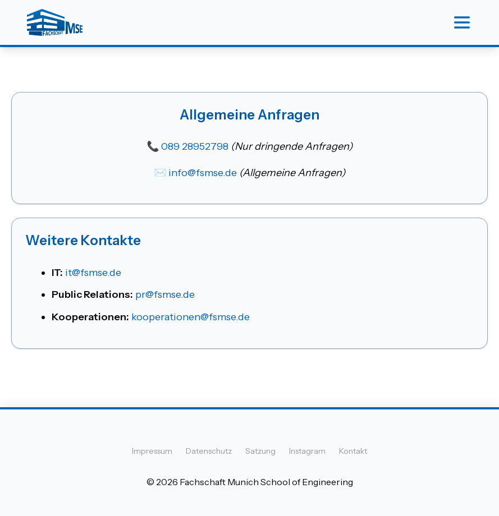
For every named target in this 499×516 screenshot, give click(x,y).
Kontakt (353, 451)
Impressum (152, 451)
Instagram (307, 451)
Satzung (260, 451)
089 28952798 (194, 146)
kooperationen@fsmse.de (190, 317)
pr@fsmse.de (165, 294)
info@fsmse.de (202, 173)
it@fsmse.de (93, 272)
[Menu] (462, 22)
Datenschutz (209, 451)
